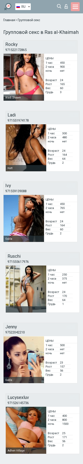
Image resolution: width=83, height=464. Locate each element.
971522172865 (16, 50)
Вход (66, 6)
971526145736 (18, 403)
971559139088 (16, 191)
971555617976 (18, 262)
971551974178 (18, 121)
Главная (9, 20)
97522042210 (15, 332)
